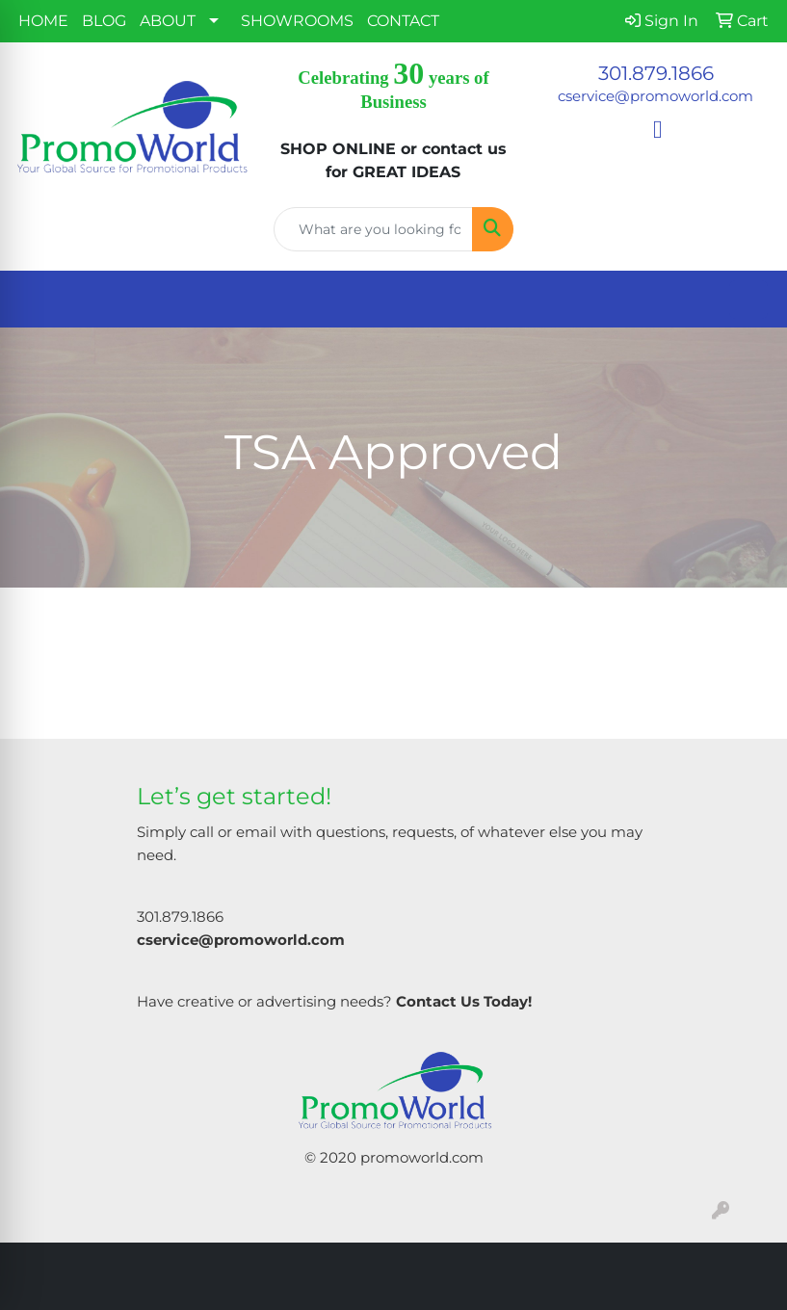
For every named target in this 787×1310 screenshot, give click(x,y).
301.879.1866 (656, 73)
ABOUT (168, 21)
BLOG (104, 21)
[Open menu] (748, 299)
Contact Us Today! (464, 1001)
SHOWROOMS (297, 21)
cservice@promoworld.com (655, 96)
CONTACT (403, 21)
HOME (43, 21)
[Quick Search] (373, 229)
